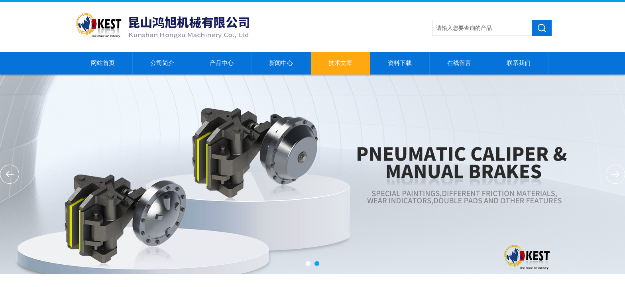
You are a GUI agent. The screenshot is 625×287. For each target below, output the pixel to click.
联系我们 (519, 63)
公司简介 (162, 63)
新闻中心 (281, 63)
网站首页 (103, 63)
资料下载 (400, 63)
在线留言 (459, 63)
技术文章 (340, 63)
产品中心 (222, 63)
